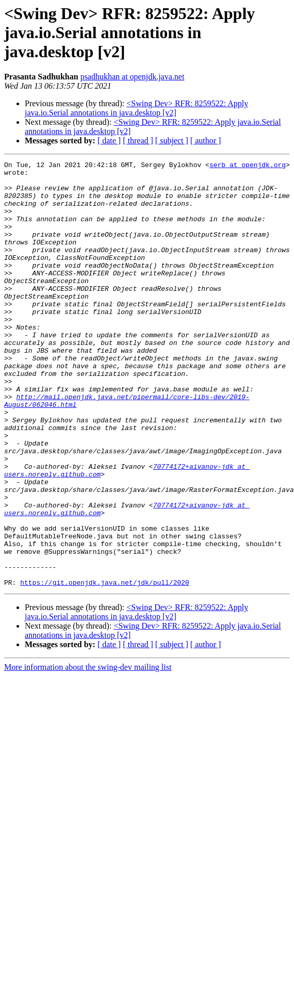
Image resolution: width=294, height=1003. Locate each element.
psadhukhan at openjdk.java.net (132, 76)
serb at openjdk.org (247, 166)
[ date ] (109, 140)
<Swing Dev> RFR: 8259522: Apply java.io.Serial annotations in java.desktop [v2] (136, 108)
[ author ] (205, 140)
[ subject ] (171, 140)
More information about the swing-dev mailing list (87, 752)
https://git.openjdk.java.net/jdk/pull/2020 (104, 667)
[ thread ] (138, 140)
